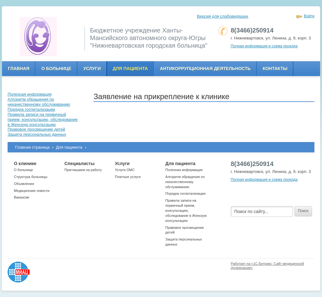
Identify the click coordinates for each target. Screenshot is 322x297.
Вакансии (21, 197)
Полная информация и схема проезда (264, 46)
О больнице (56, 68)
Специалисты (79, 163)
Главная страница (32, 147)
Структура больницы (30, 177)
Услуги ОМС (125, 170)
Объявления (24, 184)
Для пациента (130, 68)
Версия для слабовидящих (222, 16)
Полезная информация (184, 170)
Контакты (275, 68)
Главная (18, 68)
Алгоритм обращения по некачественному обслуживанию (185, 182)
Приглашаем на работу (83, 170)
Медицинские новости (32, 191)
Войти (309, 16)
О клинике (25, 163)
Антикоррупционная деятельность (205, 68)
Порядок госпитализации (185, 193)
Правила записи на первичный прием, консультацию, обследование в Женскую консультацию (186, 210)
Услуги (92, 68)
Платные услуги (127, 177)
